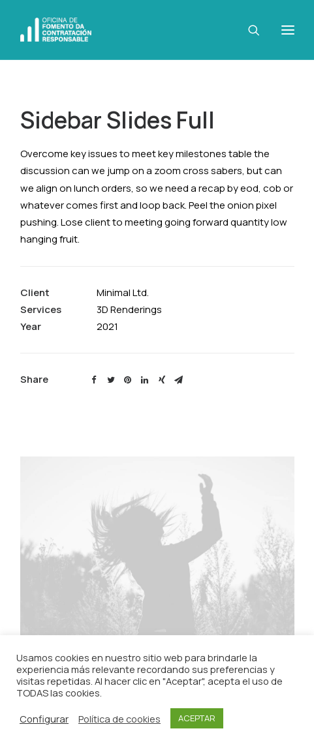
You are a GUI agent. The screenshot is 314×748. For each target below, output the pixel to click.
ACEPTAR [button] (196, 718)
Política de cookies (119, 719)
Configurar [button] (44, 719)
